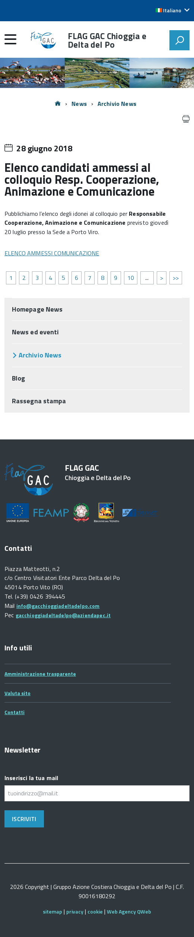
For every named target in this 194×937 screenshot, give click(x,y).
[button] (173, 10)
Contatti (14, 712)
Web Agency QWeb (129, 911)
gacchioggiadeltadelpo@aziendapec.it (63, 615)
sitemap (52, 911)
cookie (95, 911)
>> (176, 277)
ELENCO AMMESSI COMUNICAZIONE (51, 253)
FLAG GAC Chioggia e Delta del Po (107, 40)
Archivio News (117, 103)
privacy (74, 911)
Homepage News (37, 309)
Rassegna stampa (39, 401)
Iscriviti (24, 818)
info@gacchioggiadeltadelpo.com (58, 606)
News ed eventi (35, 332)
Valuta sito (17, 693)
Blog (18, 378)
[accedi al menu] (10, 39)
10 (130, 277)
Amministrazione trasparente (40, 674)
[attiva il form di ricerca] (179, 40)
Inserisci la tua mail (31, 777)
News (79, 103)
